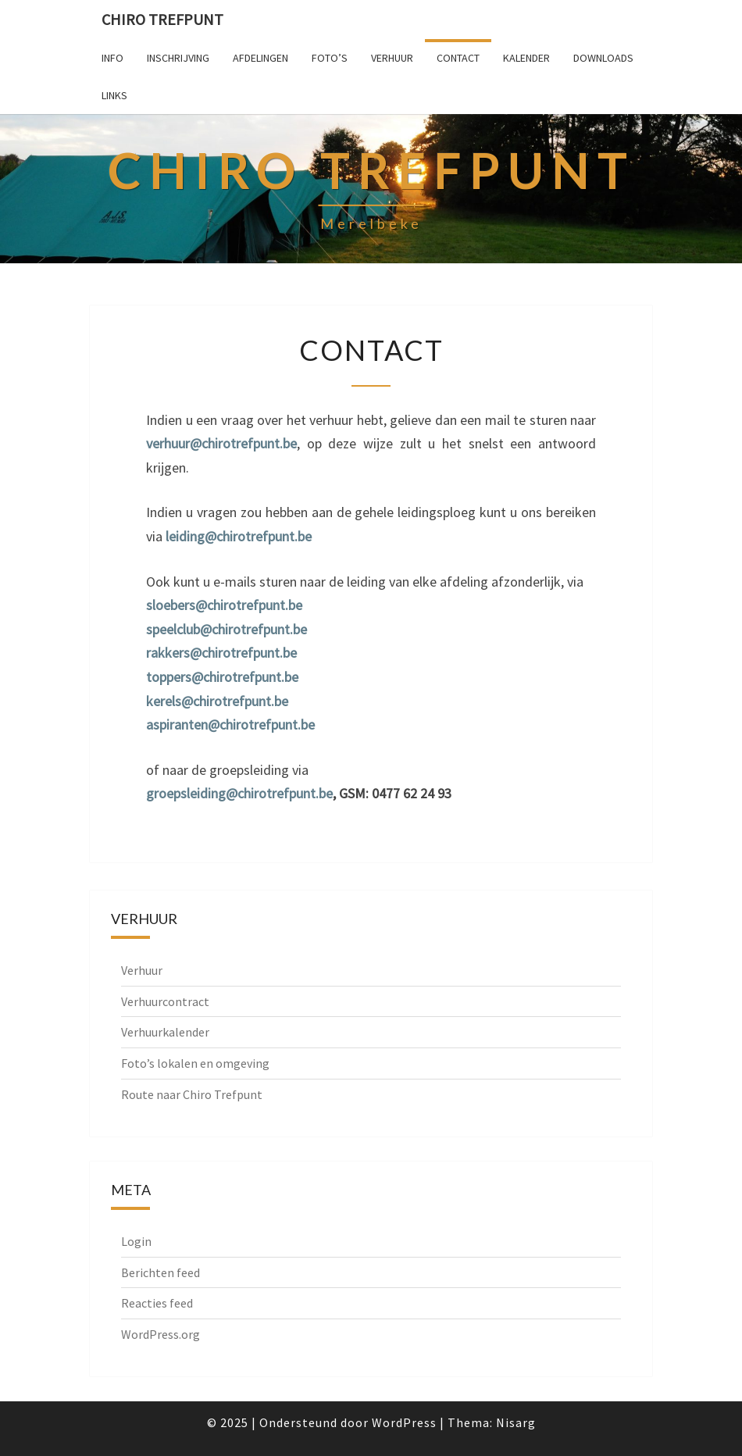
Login (136, 1241)
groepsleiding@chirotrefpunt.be (239, 793)
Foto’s (330, 58)
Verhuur (392, 58)
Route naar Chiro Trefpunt (191, 1094)
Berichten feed (160, 1272)
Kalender (526, 58)
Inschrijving (178, 58)
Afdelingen (260, 58)
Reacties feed (157, 1303)
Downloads (603, 58)
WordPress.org (160, 1334)
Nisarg (516, 1422)
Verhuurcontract (165, 1001)
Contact (458, 58)
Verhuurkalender (165, 1032)
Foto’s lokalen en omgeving (195, 1063)
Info (112, 58)
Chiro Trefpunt (162, 19)
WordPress (404, 1422)
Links (114, 95)
